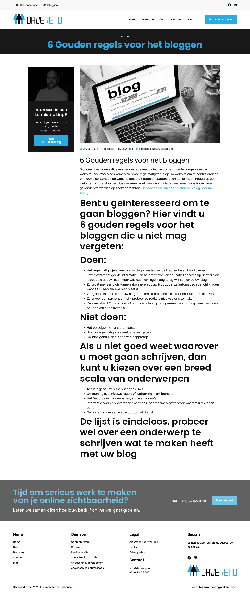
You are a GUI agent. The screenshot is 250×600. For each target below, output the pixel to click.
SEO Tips (127, 148)
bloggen (144, 148)
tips (171, 148)
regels (164, 148)
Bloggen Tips (112, 148)
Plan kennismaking (50, 140)
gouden (154, 148)
